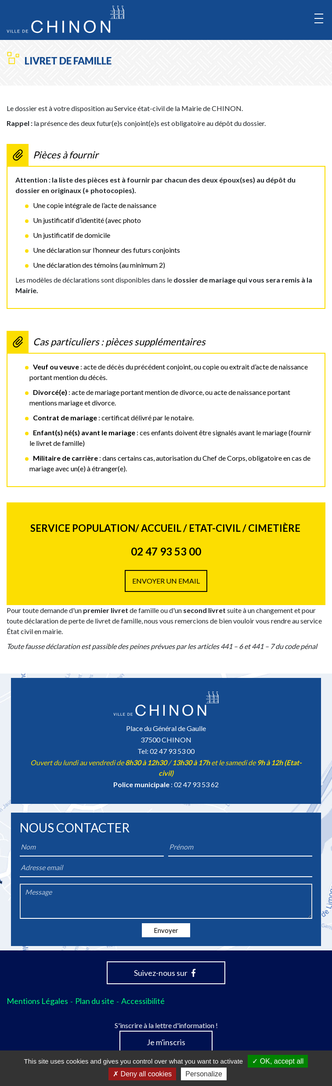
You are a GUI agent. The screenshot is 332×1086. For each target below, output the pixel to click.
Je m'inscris (166, 1042)
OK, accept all (277, 1061)
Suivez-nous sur (164, 973)
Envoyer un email (166, 581)
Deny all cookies (142, 1074)
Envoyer (166, 930)
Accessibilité (143, 1001)
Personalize (203, 1074)
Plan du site (94, 1001)
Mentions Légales (37, 1001)
